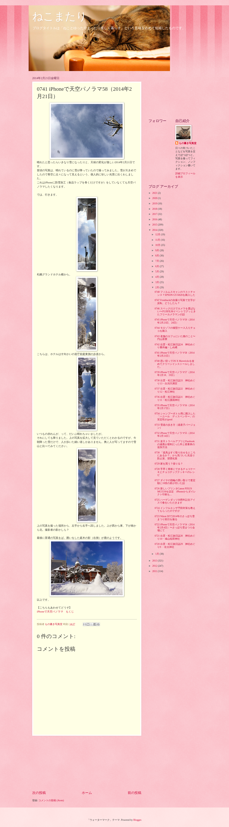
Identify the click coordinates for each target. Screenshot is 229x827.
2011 (155, 571)
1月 (157, 554)
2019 (155, 203)
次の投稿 (39, 793)
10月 (158, 245)
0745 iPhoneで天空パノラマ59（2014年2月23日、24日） (174, 321)
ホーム (87, 793)
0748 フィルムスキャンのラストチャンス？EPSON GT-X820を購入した (175, 293)
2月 (157, 287)
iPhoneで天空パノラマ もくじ (55, 611)
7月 (157, 261)
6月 (157, 266)
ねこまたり (59, 16)
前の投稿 (134, 793)
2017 (155, 214)
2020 (155, 198)
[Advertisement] (87, 763)
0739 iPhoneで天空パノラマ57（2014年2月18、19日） (174, 374)
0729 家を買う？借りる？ (169, 463)
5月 (157, 271)
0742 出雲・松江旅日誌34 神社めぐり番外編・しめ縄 (175, 346)
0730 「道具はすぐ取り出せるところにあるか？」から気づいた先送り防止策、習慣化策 (175, 455)
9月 (157, 250)
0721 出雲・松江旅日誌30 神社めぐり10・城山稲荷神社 (175, 537)
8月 (157, 255)
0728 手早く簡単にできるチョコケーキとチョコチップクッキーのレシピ (175, 472)
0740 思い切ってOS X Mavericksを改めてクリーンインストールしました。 (175, 364)
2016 (155, 219)
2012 (155, 566)
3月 (157, 282)
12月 (158, 234)
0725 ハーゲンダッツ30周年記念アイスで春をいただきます (175, 501)
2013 (155, 560)
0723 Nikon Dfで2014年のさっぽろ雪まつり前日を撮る (174, 518)
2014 (155, 230)
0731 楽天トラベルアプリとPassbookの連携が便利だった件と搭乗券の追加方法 (175, 444)
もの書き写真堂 (187, 143)
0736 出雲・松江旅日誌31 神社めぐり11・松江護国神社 (175, 398)
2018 (155, 209)
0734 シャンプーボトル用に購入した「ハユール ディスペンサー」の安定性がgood (175, 416)
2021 (155, 193)
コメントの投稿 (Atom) (51, 800)
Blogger (137, 820)
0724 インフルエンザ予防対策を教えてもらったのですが (175, 509)
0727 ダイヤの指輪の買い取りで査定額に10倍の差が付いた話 (175, 482)
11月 (158, 240)
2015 (155, 224)
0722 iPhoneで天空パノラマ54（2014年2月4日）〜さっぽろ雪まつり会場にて (175, 527)
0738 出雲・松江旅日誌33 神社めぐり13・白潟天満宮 (175, 382)
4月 (157, 277)
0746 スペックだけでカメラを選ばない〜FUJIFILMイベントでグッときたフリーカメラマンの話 (175, 311)
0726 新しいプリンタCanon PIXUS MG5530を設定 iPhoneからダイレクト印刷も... (175, 491)
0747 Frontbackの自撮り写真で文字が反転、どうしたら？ (175, 302)
